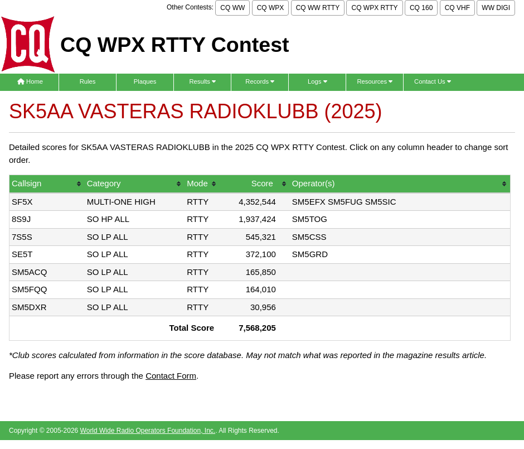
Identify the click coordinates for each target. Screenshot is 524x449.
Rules (88, 81)
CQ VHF (457, 8)
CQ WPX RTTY (374, 8)
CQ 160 (421, 8)
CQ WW (232, 8)
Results (202, 81)
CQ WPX (270, 8)
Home (30, 81)
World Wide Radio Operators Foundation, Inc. (148, 430)
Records (259, 81)
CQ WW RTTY (317, 8)
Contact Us (432, 81)
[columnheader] (47, 184)
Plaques (145, 81)
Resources (374, 81)
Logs (317, 81)
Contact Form (170, 375)
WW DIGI (496, 8)
